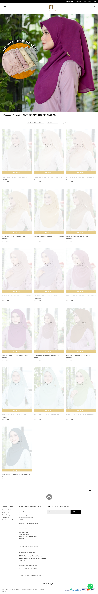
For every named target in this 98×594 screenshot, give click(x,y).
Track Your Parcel (7, 520)
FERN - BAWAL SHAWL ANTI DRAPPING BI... (48, 416)
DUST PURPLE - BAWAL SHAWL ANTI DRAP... (47, 357)
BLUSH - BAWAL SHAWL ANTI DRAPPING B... (16, 297)
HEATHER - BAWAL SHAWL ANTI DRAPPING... (45, 297)
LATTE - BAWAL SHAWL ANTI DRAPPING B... (80, 178)
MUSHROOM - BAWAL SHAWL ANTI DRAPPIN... (14, 178)
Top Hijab (16, 589)
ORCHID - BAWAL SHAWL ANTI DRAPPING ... (81, 297)
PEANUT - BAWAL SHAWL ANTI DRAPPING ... (49, 238)
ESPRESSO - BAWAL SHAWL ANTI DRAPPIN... (78, 357)
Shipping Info (6, 512)
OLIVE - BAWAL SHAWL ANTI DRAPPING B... (80, 416)
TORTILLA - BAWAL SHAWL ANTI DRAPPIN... (13, 238)
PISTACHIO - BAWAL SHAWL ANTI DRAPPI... (14, 416)
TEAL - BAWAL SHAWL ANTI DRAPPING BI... (16, 475)
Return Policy (6, 515)
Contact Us (5, 517)
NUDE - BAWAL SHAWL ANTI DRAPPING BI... (48, 178)
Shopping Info (7, 507)
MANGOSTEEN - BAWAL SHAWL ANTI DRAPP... (15, 357)
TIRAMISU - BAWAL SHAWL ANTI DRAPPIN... (77, 238)
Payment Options (7, 510)
